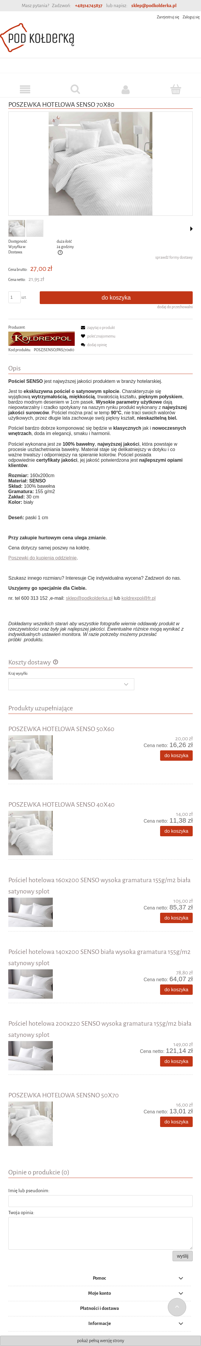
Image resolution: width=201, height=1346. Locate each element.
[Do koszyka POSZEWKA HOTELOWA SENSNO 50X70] (176, 1122)
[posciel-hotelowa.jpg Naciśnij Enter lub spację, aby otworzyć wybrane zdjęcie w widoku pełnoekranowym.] (100, 164)
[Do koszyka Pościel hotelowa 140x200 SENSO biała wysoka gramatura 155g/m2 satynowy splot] (176, 989)
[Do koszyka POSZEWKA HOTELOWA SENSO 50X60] (176, 755)
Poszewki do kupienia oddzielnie (42, 557)
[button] (191, 228)
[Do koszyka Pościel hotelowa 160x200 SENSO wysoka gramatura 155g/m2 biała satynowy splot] (176, 918)
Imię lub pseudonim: (29, 1190)
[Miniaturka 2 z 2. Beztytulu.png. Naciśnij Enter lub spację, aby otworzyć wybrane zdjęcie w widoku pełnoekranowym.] (35, 228)
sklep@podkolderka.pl (153, 5)
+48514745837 (88, 5)
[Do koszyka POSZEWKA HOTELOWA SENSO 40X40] (176, 831)
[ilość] (14, 297)
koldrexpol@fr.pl (139, 598)
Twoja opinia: (21, 1212)
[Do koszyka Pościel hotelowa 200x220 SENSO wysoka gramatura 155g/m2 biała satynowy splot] (176, 1061)
